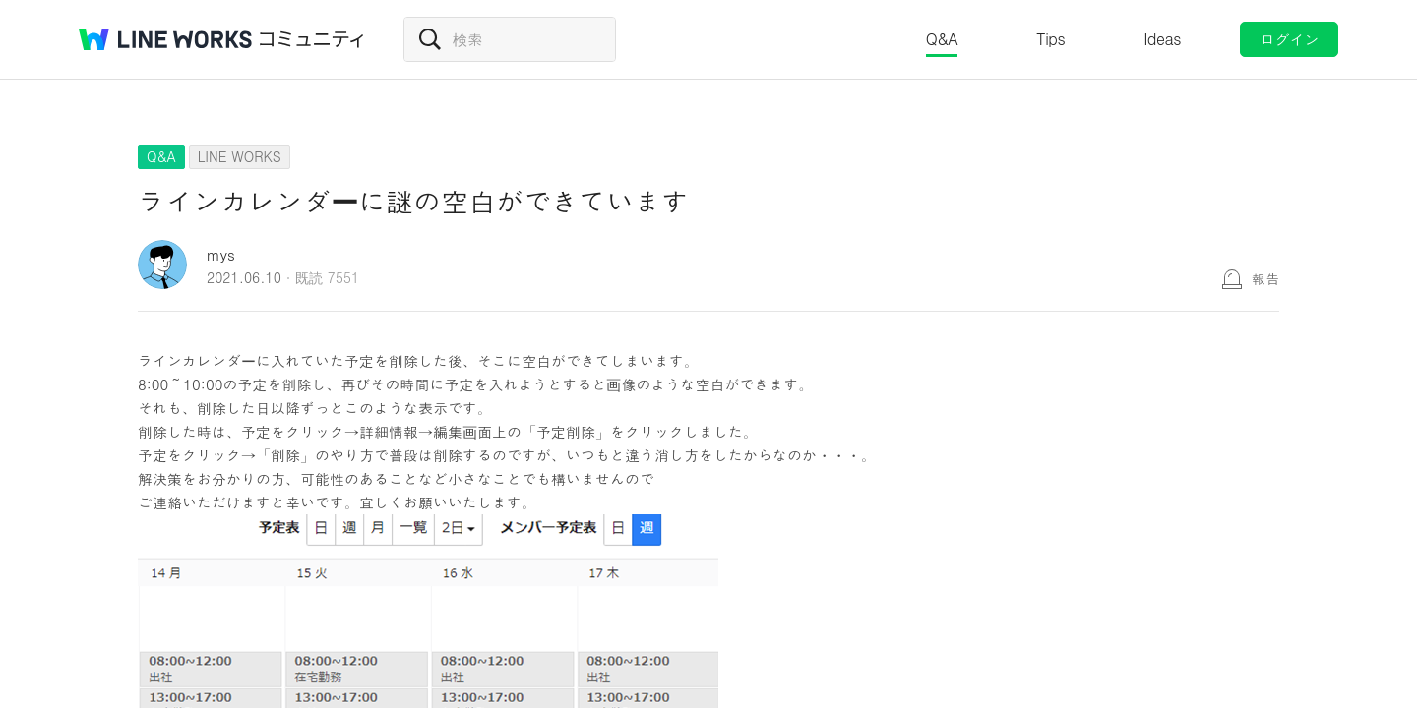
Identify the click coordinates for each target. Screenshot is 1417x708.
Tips (1050, 39)
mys (221, 254)
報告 (1265, 278)
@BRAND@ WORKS (165, 39)
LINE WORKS (239, 156)
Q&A (942, 39)
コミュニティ (312, 39)
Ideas (1162, 39)
